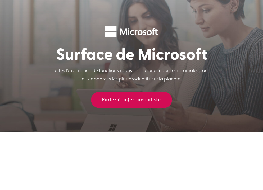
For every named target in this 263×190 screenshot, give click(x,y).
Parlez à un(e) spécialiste (131, 100)
